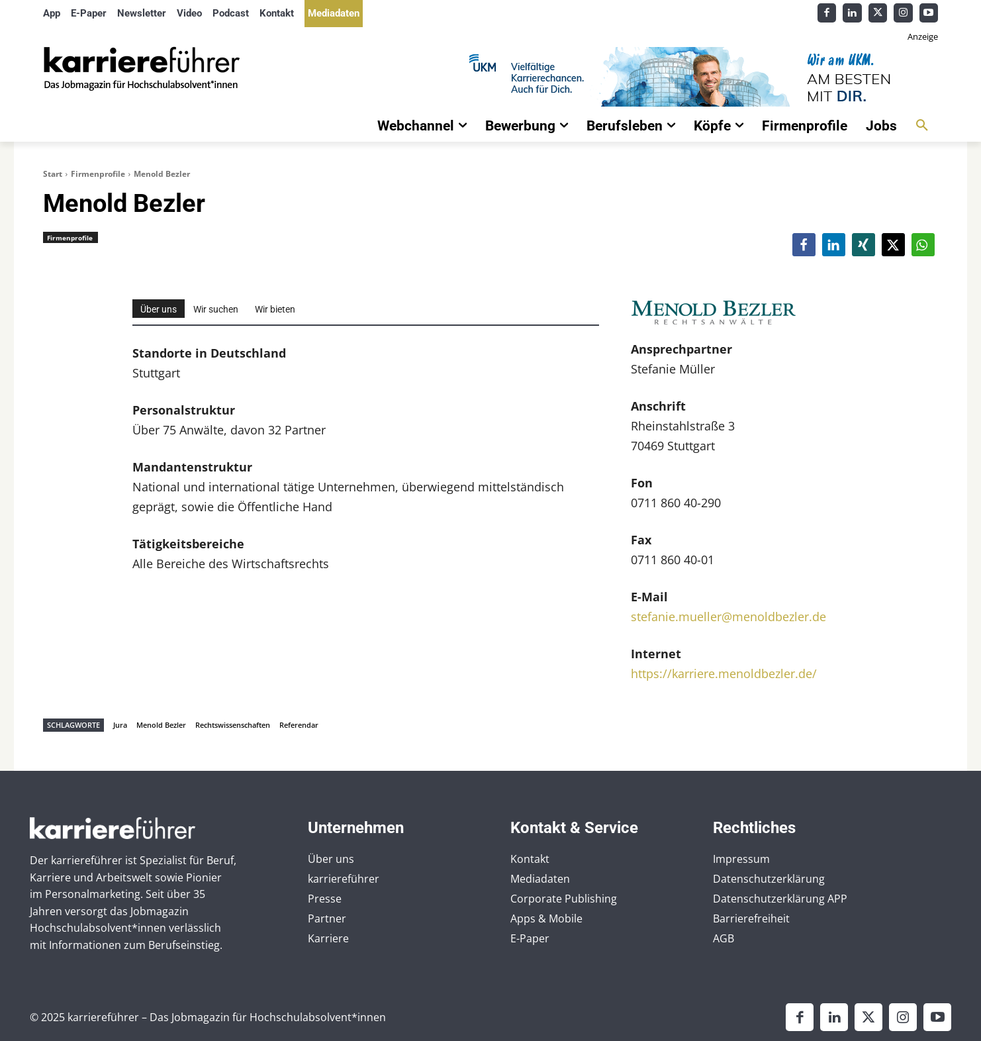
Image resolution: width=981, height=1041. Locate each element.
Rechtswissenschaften (232, 725)
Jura (120, 725)
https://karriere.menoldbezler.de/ (724, 673)
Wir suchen (215, 309)
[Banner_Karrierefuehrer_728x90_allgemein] (640, 77)
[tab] (158, 308)
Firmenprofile (98, 173)
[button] (922, 126)
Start (52, 173)
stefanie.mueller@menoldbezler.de (728, 616)
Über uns (158, 309)
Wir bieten (275, 309)
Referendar (298, 725)
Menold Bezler (161, 725)
